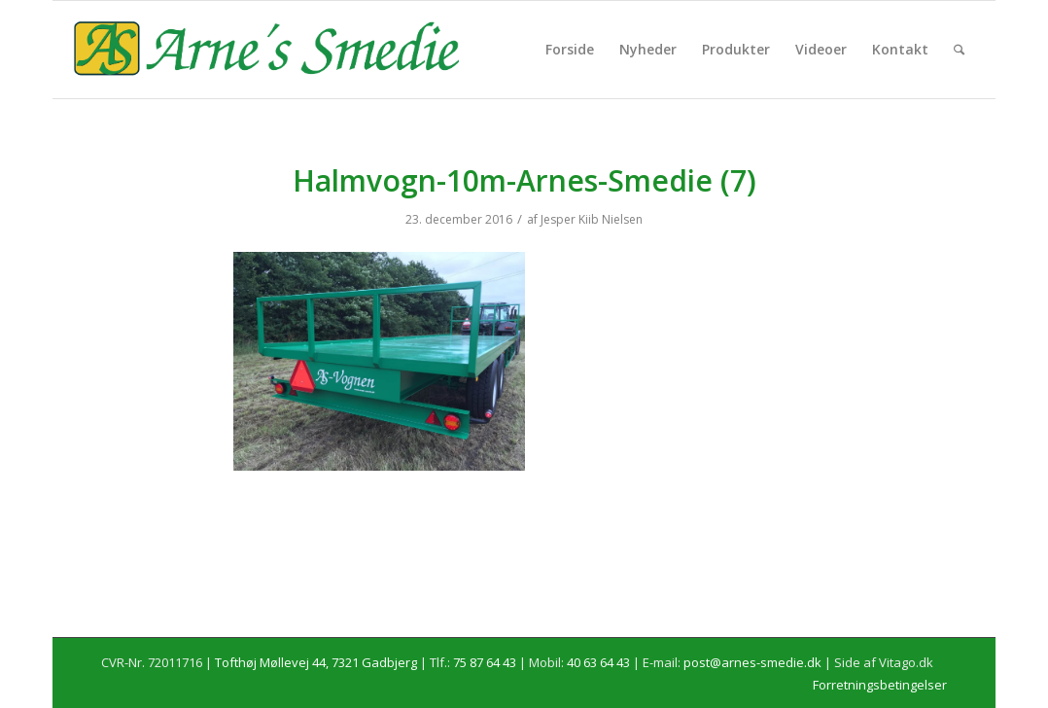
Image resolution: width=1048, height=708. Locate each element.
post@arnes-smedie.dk (752, 662)
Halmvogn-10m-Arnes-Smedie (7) (524, 180)
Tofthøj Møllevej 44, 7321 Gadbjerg (316, 662)
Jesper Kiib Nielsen (592, 219)
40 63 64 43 (598, 662)
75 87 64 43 (484, 662)
